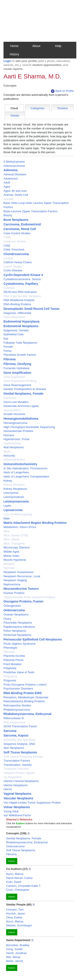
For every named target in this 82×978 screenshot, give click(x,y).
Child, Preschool (13, 249)
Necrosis (9, 568)
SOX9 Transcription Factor (20, 726)
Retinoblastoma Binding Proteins (24, 701)
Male (6, 518)
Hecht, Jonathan (16, 953)
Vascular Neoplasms (18, 798)
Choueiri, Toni (14, 909)
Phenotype (10, 647)
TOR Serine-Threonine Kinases (23, 756)
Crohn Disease (12, 270)
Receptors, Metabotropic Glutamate (25, 697)
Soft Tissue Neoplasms (20, 752)
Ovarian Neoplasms (15, 614)
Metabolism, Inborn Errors (19, 527)
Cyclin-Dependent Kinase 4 (23, 275)
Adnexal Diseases (14, 174)
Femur (7, 350)
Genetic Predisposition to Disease (24, 389)
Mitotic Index (11, 555)
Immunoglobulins (14, 459)
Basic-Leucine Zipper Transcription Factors (30, 211)
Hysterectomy (12, 443)
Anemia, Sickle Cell (15, 194)
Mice (6, 531)
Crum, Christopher (17, 889)
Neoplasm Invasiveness (18, 572)
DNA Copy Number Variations (22, 296)
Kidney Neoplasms (15, 488)
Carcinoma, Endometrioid (22, 224)
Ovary (7, 618)
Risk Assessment (14, 722)
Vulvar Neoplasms (16, 807)
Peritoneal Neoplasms (17, 635)
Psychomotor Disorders (18, 688)
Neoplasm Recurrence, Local (21, 576)
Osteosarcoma (14, 610)
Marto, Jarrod (14, 961)
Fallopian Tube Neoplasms (20, 342)
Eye (5, 338)
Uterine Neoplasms (15, 785)
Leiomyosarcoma (16, 501)
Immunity (9, 455)
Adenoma (10, 170)
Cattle (7, 237)
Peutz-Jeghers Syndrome (19, 643)
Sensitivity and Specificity (19, 739)
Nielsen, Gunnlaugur (19, 925)
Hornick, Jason (15, 913)
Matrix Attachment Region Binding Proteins (35, 522)
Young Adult (11, 811)
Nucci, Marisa (14, 874)
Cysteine (9, 288)
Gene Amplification (17, 372)
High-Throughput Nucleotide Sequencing (29, 427)
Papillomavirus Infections (19, 626)
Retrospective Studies (17, 705)
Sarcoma (9, 731)
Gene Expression (14, 377)
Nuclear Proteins (13, 593)
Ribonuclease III (13, 718)
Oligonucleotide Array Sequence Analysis (29, 597)
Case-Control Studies (17, 233)
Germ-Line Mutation (16, 402)
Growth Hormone (14, 414)
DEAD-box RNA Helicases (20, 292)
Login (7, 61)
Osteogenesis (12, 605)
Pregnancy (10, 676)
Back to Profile (62, 91)
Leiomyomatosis (13, 497)
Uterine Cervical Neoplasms (21, 781)
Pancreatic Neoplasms (17, 622)
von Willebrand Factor (17, 815)
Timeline (62, 108)
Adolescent (10, 178)
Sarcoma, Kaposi (15, 735)
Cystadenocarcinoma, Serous (22, 279)
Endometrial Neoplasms (20, 326)
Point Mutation (12, 664)
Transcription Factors (16, 760)
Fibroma (9, 359)
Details (14, 115)
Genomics (9, 397)
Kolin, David (13, 882)
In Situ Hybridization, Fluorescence (25, 468)
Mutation (8, 564)
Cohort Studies (12, 266)
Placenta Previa (13, 660)
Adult (6, 182)
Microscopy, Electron (16, 547)
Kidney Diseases (14, 484)
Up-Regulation (12, 777)
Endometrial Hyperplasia (21, 321)
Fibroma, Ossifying (17, 364)
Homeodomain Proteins (18, 431)
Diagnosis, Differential (17, 313)
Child (6, 245)
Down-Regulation (14, 317)
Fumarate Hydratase (16, 368)
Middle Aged (11, 551)
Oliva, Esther (14, 917)
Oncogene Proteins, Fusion (23, 601)
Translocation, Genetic (17, 764)
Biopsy (7, 215)
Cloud (14, 108)
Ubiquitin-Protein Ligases (19, 773)
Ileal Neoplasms (13, 447)
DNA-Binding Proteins (17, 304)
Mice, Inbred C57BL (16, 535)
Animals (8, 199)
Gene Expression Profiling (19, 381)
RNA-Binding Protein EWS (22, 693)
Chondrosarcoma (16, 254)
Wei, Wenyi (13, 957)
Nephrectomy (11, 584)
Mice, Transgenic (14, 543)
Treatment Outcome (16, 768)
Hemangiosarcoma (15, 423)
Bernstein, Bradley (17, 945)
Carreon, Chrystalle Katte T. (23, 885)
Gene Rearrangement (17, 385)
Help (58, 46)
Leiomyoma (10, 492)
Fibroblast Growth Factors (19, 354)
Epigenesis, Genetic (16, 330)
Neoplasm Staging (15, 580)
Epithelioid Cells (13, 334)
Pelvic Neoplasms (14, 630)
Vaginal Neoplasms (17, 793)
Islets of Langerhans (16, 472)
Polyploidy (9, 668)
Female (8, 346)
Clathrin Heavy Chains (17, 262)
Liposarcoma (13, 510)
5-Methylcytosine (14, 161)
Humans (8, 435)
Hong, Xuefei (14, 949)
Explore (11, 861)
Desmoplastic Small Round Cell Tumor (31, 308)
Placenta (9, 651)
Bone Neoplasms (15, 219)
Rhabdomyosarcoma (16, 709)
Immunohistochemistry (20, 464)
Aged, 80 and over (15, 190)
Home (14, 46)
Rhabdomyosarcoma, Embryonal (27, 714)
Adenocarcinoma (14, 165)
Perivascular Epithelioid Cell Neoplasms (32, 639)
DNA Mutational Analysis (19, 300)
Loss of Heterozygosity (17, 514)
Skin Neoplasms (13, 747)
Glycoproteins (12, 410)
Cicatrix (8, 258)
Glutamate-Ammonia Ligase (21, 406)
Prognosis (9, 680)
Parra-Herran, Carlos (19, 878)
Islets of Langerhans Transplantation (26, 476)
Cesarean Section (14, 241)
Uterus (7, 789)
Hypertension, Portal (16, 439)
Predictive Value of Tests (18, 672)
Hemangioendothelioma (20, 418)
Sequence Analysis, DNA (19, 744)
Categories (37, 108)
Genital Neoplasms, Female (23, 393)
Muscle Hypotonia (14, 559)
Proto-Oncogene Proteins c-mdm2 (25, 684)
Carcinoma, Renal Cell (19, 229)
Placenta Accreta (14, 655)
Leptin (7, 505)
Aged (6, 186)
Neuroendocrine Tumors (21, 588)
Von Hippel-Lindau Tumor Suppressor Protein (32, 802)
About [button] (36, 46)
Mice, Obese (11, 539)
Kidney (7, 480)
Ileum (6, 451)
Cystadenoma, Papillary (20, 283)
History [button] (14, 54)
